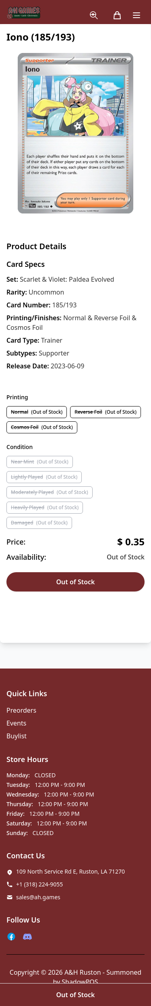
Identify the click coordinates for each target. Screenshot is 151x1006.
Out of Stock (75, 581)
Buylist (16, 736)
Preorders (21, 710)
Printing (17, 397)
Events (16, 723)
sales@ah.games (38, 897)
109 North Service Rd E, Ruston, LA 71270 (70, 871)
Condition (19, 447)
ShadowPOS (80, 982)
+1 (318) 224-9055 (39, 884)
